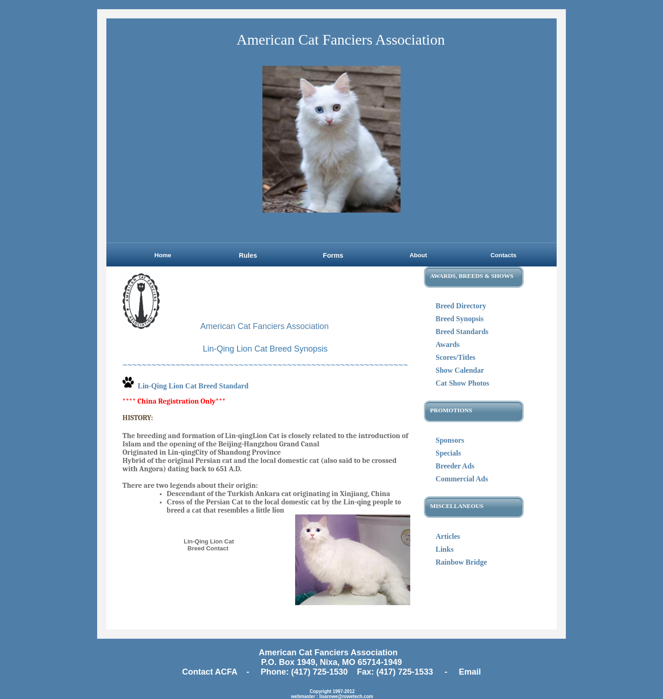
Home (162, 255)
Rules (248, 255)
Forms (333, 255)
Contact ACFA (211, 671)
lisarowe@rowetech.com (346, 696)
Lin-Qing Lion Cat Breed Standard (193, 386)
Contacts (503, 255)
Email (470, 671)
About (418, 255)
